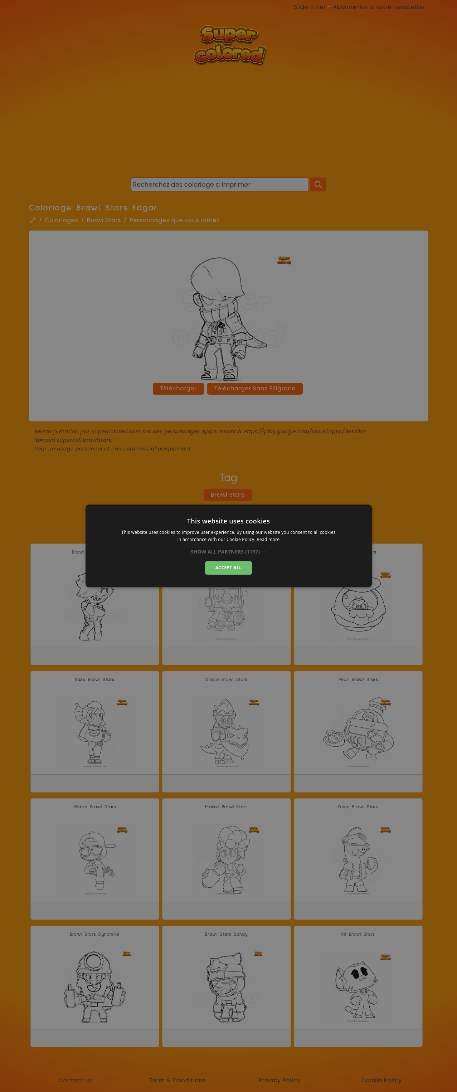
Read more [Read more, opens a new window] (268, 540)
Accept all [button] (228, 568)
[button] (228, 552)
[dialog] (229, 545)
